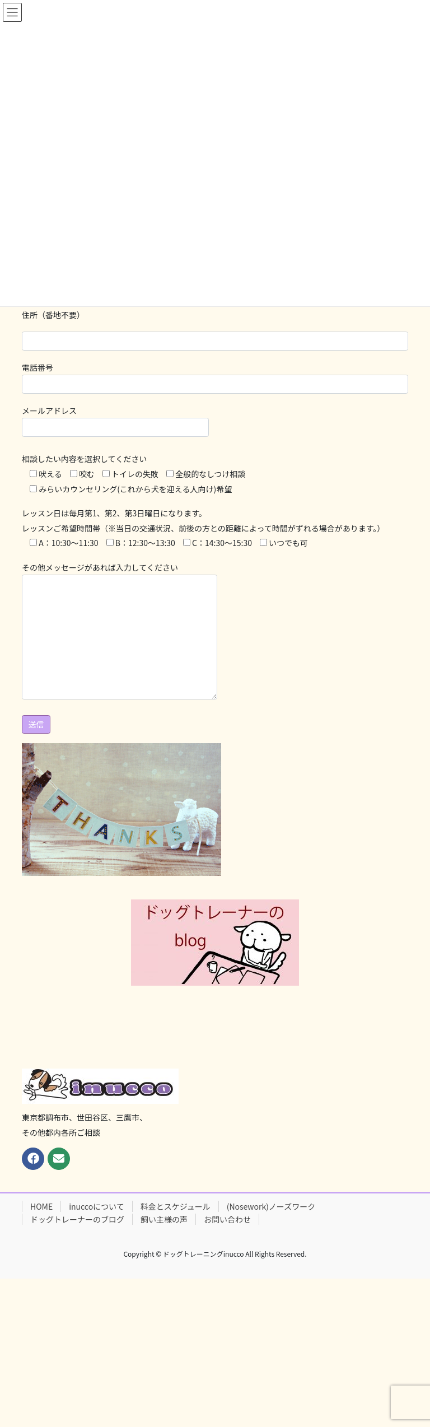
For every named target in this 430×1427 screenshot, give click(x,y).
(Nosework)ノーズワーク (271, 1206)
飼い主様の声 (164, 1219)
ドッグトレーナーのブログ (77, 1219)
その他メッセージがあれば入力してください (119, 630)
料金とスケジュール (176, 1206)
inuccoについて (96, 1206)
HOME (41, 1206)
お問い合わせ (227, 1219)
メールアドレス (115, 421)
